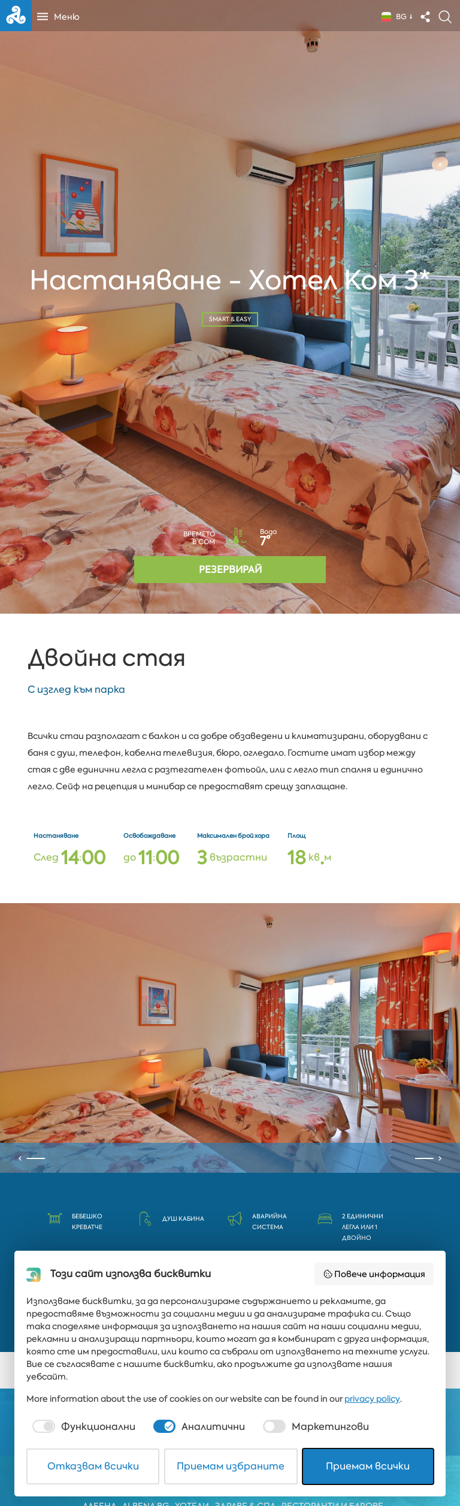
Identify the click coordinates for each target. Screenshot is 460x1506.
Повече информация (374, 1274)
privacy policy (372, 1398)
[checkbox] (82, 1427)
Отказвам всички (93, 1466)
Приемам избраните (231, 1466)
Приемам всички (368, 1466)
